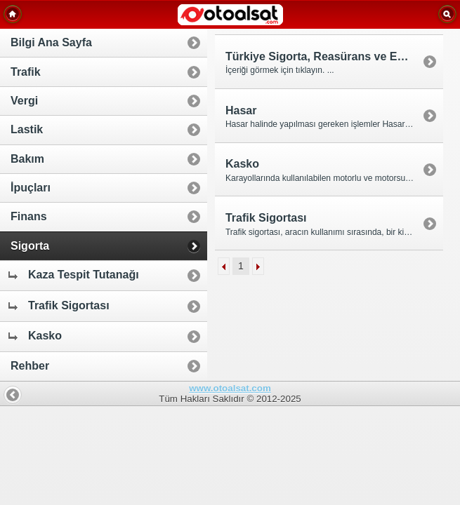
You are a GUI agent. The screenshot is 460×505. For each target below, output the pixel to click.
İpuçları (31, 188)
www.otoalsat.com (230, 388)
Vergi (24, 101)
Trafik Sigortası (58, 305)
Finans (29, 216)
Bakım (27, 159)
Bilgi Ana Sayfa (51, 42)
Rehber (30, 366)
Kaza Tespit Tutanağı (73, 275)
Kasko (34, 336)
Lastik (27, 129)
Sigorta (30, 246)
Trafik (26, 72)
